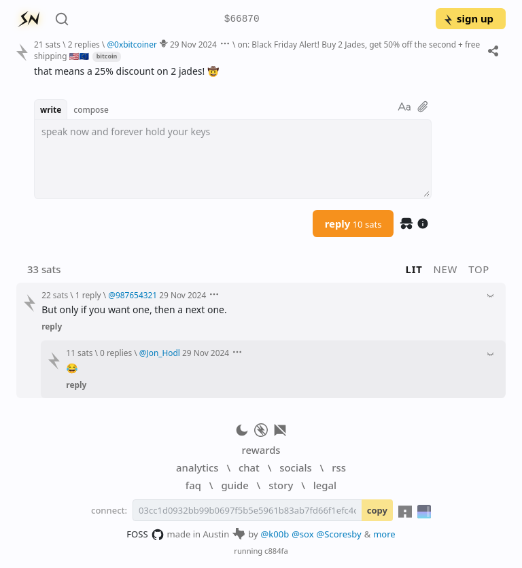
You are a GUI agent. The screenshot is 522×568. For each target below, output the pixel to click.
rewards (260, 450)
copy (377, 510)
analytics (197, 467)
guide (234, 485)
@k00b (275, 534)
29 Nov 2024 (193, 44)
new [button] (446, 269)
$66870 (242, 19)
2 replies (84, 44)
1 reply (88, 294)
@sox (302, 534)
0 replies (116, 352)
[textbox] (233, 159)
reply (353, 223)
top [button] (478, 269)
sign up (467, 18)
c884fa (276, 551)
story (280, 485)
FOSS (145, 535)
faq (193, 485)
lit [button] (414, 269)
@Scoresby (339, 534)
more (384, 534)
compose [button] (91, 109)
